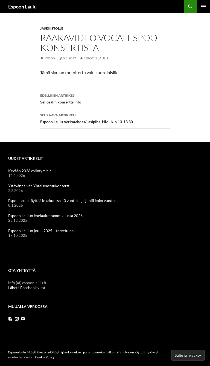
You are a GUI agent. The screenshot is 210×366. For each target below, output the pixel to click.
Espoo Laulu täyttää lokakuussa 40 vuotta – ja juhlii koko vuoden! (63, 200)
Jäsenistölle (51, 28)
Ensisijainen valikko (203, 6)
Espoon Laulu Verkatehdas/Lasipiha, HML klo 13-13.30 (105, 118)
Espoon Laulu (22, 7)
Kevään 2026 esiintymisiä (29, 170)
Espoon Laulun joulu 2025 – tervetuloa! (41, 230)
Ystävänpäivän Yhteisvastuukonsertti (39, 185)
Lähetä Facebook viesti (27, 287)
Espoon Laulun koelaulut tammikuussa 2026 (45, 215)
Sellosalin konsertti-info (105, 98)
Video (50, 58)
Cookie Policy (44, 357)
